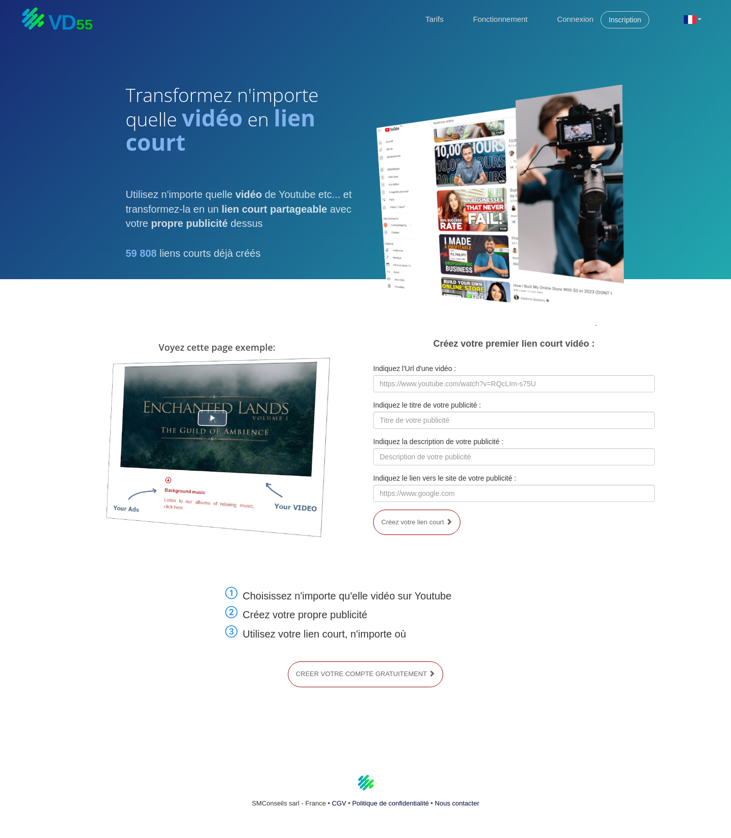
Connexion (575, 19)
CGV (339, 803)
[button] (693, 18)
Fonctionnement (500, 19)
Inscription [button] (625, 20)
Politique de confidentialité (390, 803)
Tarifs (434, 19)
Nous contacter (457, 803)
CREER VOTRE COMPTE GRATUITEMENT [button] (366, 674)
